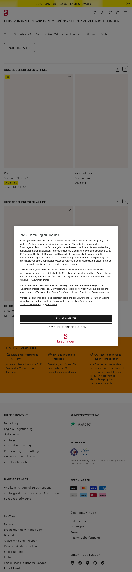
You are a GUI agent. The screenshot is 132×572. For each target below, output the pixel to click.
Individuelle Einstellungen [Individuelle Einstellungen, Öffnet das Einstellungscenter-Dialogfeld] (66, 327)
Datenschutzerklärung (30, 304)
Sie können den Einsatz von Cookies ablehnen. (84, 292)
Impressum (51, 304)
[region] (66, 286)
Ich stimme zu (66, 318)
